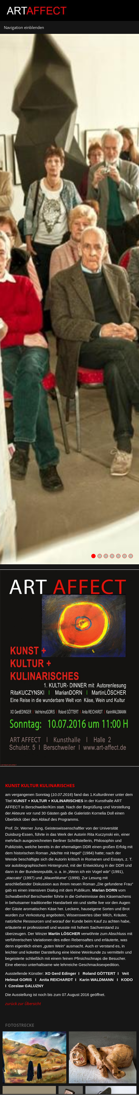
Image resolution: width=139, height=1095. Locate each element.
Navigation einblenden (24, 27)
